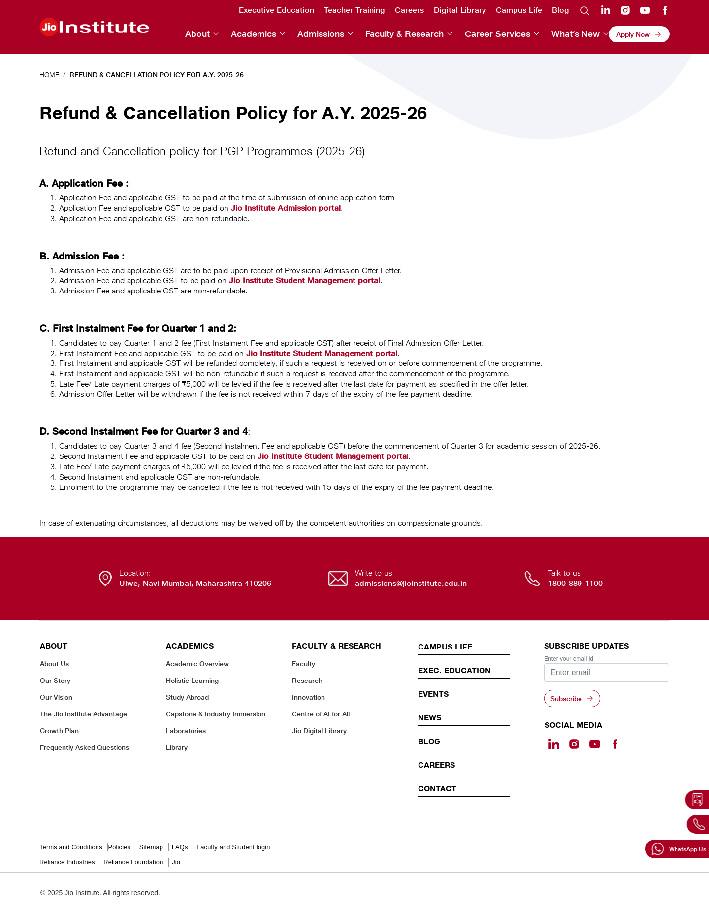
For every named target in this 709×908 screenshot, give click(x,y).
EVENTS (433, 694)
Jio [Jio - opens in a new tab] (176, 862)
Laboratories (186, 730)
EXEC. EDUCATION (454, 670)
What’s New (575, 34)
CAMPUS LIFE (445, 646)
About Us (54, 663)
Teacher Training (354, 10)
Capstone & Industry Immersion (215, 714)
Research (307, 680)
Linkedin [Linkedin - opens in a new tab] (606, 10)
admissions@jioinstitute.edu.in (411, 583)
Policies (119, 847)
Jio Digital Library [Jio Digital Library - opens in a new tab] (319, 730)
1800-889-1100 (575, 583)
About (197, 34)
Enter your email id (568, 658)
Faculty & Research (404, 34)
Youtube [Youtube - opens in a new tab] (645, 10)
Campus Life (519, 10)
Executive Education (276, 10)
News (429, 717)
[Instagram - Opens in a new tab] (574, 744)
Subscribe (566, 698)
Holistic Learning (192, 680)
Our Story (55, 680)
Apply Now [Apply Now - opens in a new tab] (633, 34)
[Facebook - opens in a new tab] (615, 744)
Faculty (303, 663)
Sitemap (151, 847)
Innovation (308, 697)
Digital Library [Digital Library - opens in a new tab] (460, 10)
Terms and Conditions (70, 847)
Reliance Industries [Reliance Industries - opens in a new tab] (67, 862)
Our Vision (56, 697)
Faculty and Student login (233, 847)
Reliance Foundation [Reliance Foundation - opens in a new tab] (133, 862)
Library (177, 747)
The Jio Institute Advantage (83, 714)
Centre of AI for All (321, 714)
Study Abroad (187, 697)
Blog (560, 10)
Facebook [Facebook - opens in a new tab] (665, 10)
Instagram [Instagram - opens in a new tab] (625, 10)
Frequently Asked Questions (84, 747)
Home (49, 74)
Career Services (497, 34)
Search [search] (585, 10)
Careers (409, 10)
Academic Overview (197, 663)
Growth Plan (59, 730)
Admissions (320, 34)
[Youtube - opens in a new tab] (594, 744)
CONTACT (437, 788)
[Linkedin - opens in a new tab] (553, 744)
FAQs (180, 847)
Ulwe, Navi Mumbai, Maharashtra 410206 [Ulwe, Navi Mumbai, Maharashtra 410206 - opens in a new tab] (195, 583)
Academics (253, 34)
